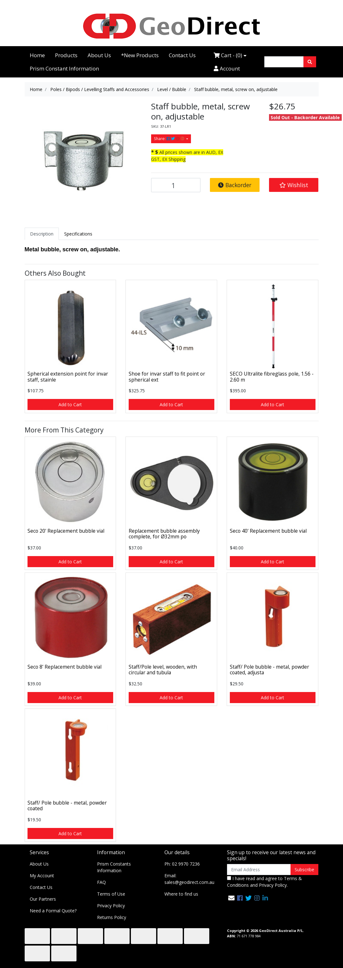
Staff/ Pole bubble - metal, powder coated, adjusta (269, 669)
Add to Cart (70, 404)
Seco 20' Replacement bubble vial (66, 530)
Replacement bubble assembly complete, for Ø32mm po (164, 533)
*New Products (140, 55)
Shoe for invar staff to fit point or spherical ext (167, 376)
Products (66, 55)
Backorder (234, 185)
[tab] (42, 234)
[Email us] (231, 898)
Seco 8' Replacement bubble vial (64, 666)
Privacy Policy (111, 906)
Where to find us (181, 894)
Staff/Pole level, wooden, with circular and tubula (163, 669)
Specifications (78, 234)
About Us (99, 55)
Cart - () (228, 55)
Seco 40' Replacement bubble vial (268, 530)
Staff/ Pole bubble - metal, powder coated (67, 805)
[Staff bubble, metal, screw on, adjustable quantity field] (176, 185)
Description (41, 234)
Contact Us (182, 55)
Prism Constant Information (64, 68)
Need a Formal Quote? (53, 911)
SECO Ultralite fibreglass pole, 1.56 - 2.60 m (272, 376)
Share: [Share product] (169, 138)
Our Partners (43, 899)
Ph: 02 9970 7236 (182, 864)
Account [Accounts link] (227, 68)
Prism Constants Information (114, 867)
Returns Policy (111, 917)
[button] (294, 185)
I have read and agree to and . (264, 881)
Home (37, 55)
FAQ (101, 882)
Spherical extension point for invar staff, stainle (68, 376)
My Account (42, 876)
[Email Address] (259, 869)
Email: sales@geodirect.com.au (189, 879)
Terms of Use (111, 894)
